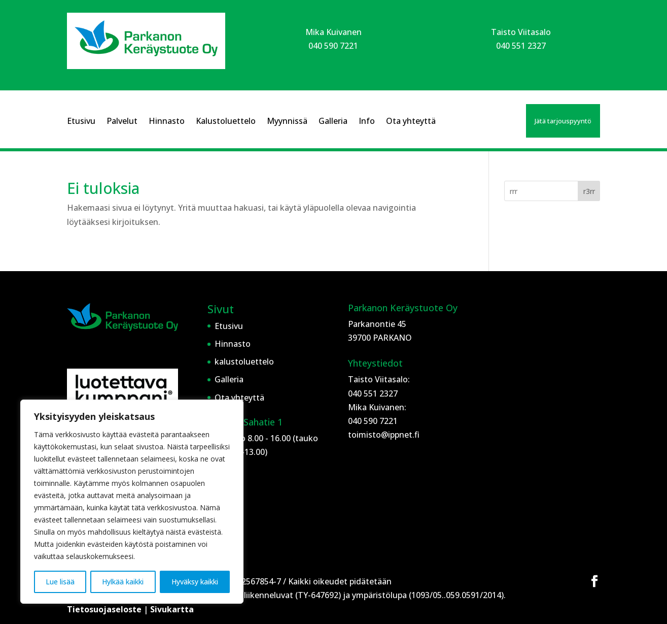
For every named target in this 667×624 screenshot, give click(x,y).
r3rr (589, 191)
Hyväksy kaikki (194, 581)
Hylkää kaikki (123, 581)
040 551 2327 (521, 45)
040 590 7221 (333, 45)
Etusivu (81, 121)
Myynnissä (287, 121)
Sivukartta (172, 609)
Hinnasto (167, 121)
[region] (131, 502)
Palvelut (122, 121)
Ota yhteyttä (411, 121)
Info (367, 121)
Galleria (333, 121)
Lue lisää (60, 581)
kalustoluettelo (244, 361)
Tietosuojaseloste (105, 609)
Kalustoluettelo (226, 121)
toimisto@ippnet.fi (383, 434)
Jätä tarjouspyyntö (563, 120)
